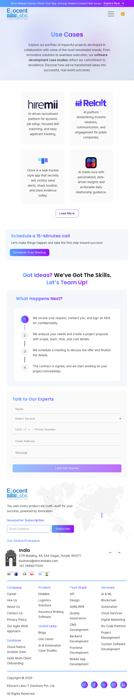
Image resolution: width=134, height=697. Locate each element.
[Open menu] (111, 14)
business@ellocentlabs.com (38, 561)
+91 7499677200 (31, 566)
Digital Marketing (113, 619)
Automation (109, 607)
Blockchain (108, 600)
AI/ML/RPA (77, 607)
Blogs (42, 632)
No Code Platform (113, 626)
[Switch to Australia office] (13, 574)
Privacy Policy (17, 619)
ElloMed (43, 594)
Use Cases (45, 639)
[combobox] (23, 429)
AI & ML (106, 594)
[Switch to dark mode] (123, 14)
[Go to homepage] (17, 13)
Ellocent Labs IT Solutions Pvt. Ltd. (31, 686)
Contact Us (15, 613)
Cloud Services (111, 613)
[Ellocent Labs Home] (17, 493)
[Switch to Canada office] (29, 574)
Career (11, 594)
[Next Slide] (119, 553)
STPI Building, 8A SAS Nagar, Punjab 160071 (50, 556)
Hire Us (12, 600)
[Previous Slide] (110, 553)
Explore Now (113, 3)
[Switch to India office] (44, 574)
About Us (13, 607)
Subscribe (63, 528)
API (72, 594)
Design (75, 600)
